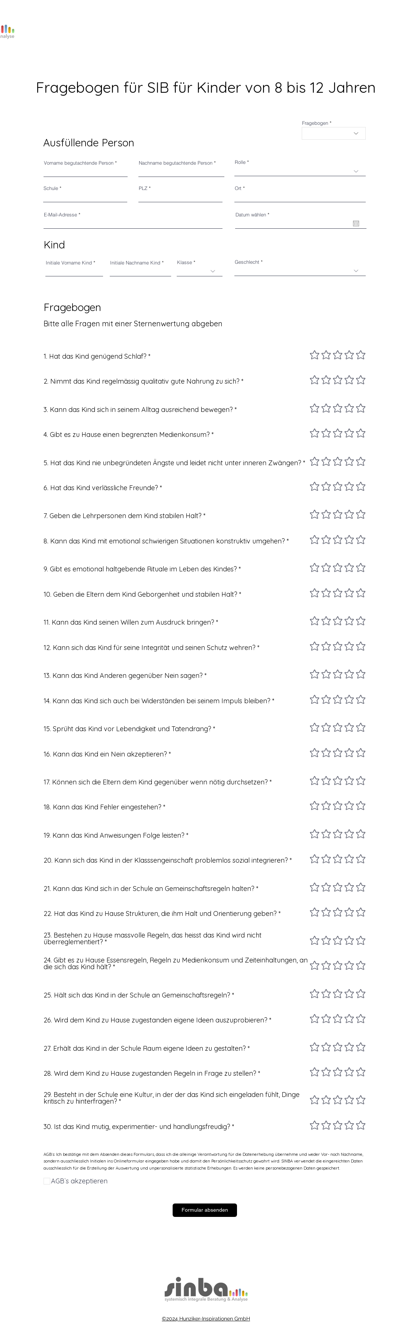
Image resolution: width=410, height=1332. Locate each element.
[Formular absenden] (205, 1210)
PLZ (143, 188)
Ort (238, 188)
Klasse (184, 262)
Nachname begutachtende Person (175, 163)
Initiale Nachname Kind (135, 262)
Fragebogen (315, 123)
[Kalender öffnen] (356, 223)
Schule (51, 188)
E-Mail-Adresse (60, 214)
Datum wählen (254, 214)
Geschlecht (247, 262)
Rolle (240, 162)
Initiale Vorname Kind (69, 262)
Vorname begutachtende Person (78, 163)
